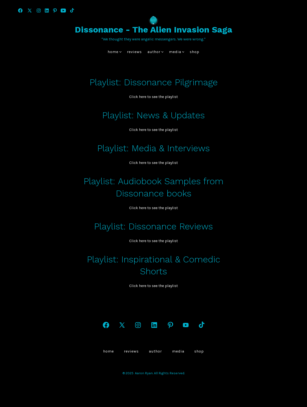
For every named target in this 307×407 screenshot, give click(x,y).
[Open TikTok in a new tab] (71, 10)
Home (115, 51)
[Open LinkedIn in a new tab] (46, 10)
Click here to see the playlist (153, 162)
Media (176, 51)
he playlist (169, 96)
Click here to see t (144, 96)
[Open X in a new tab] (29, 10)
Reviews (134, 51)
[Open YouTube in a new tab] (63, 10)
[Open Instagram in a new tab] (38, 10)
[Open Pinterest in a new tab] (54, 10)
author (156, 51)
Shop (194, 51)
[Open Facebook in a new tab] (20, 10)
